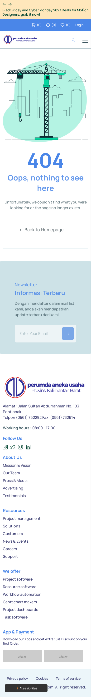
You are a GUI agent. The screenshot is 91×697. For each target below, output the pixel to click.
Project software (18, 579)
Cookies (42, 678)
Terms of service (68, 678)
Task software (15, 617)
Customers (13, 533)
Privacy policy (17, 678)
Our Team (11, 472)
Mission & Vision (17, 465)
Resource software (19, 586)
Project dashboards (20, 609)
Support (10, 556)
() (36, 25)
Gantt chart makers (20, 602)
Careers (10, 548)
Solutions (11, 526)
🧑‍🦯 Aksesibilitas (26, 688)
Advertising (13, 488)
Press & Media (15, 480)
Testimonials (14, 495)
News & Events (16, 541)
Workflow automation (22, 594)
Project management (22, 518)
